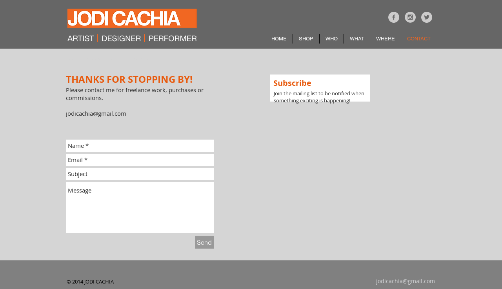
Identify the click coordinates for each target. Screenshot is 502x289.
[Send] (204, 242)
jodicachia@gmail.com (96, 113)
